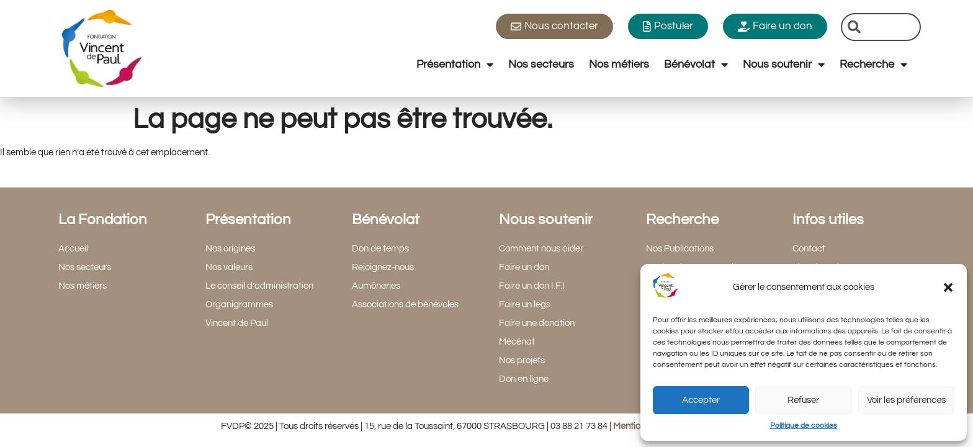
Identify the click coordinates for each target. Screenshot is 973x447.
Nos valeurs (229, 267)
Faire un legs (524, 304)
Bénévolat (696, 64)
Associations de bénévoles (405, 304)
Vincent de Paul (236, 323)
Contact (808, 248)
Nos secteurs (541, 64)
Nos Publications (680, 248)
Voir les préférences (906, 400)
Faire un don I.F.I (532, 286)
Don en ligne (524, 379)
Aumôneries (376, 286)
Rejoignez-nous (383, 267)
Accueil (73, 248)
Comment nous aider (541, 248)
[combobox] (881, 27)
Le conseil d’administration (259, 286)
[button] (948, 287)
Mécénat (517, 341)
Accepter (701, 400)
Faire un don (524, 267)
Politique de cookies (803, 426)
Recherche (873, 64)
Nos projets (522, 360)
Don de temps (380, 248)
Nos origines (230, 248)
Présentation (454, 64)
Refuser (803, 400)
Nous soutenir (784, 64)
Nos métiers (619, 64)
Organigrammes (239, 304)
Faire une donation (537, 323)
